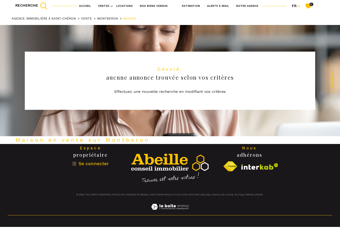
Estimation (191, 6)
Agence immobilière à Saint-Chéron (44, 18)
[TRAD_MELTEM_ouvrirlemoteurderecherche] (31, 6)
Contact (332, 82)
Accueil (85, 6)
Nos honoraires (159, 194)
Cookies (258, 194)
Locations (124, 6)
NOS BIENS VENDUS (154, 6)
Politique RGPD (243, 194)
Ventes (103, 6)
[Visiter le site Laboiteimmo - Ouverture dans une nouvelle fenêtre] (170, 212)
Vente (86, 18)
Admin (214, 194)
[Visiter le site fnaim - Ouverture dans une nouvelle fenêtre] (230, 166)
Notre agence (247, 6)
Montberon (107, 18)
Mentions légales (198, 194)
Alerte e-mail (218, 6)
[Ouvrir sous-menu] (111, 5)
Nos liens (226, 194)
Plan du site (178, 194)
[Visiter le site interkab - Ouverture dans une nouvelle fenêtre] (259, 166)
